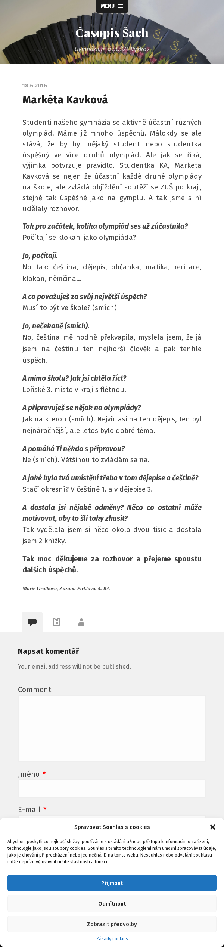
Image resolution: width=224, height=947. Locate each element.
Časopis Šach (112, 32)
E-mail (32, 809)
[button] (213, 827)
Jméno (32, 774)
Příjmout (112, 883)
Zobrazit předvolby (112, 924)
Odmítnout (112, 903)
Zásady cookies (112, 938)
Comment (34, 689)
